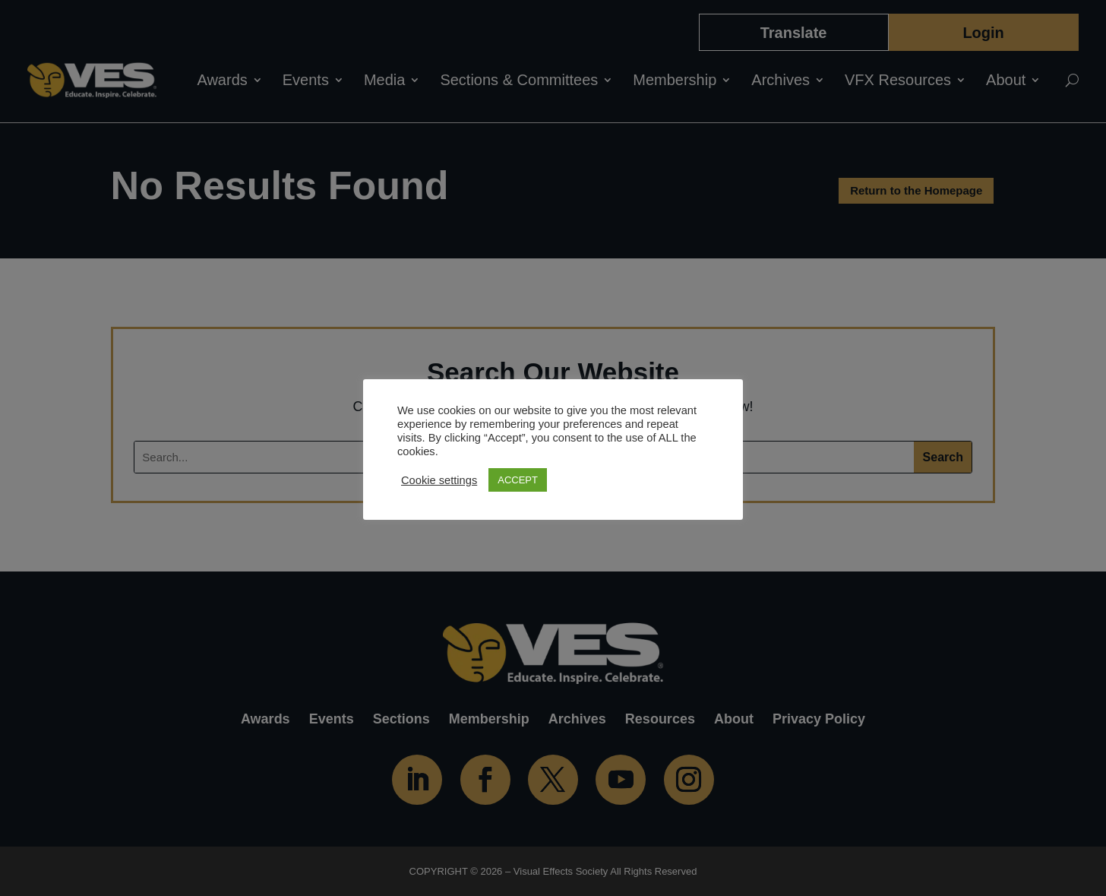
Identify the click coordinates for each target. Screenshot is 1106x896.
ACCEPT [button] (518, 480)
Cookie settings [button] (439, 480)
